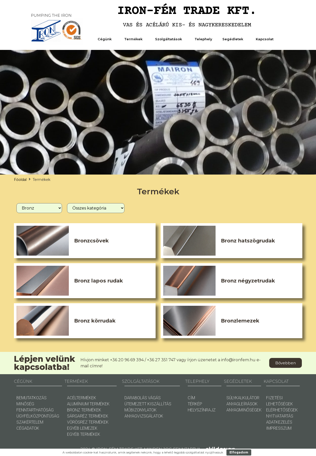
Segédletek (234, 39)
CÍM (191, 397)
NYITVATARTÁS (279, 416)
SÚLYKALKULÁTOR (242, 397)
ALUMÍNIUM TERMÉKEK (88, 404)
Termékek (134, 39)
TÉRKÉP (195, 404)
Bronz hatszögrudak (248, 241)
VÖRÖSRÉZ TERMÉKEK (88, 422)
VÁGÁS (154, 397)
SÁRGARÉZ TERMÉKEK (87, 416)
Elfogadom (238, 452)
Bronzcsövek (91, 241)
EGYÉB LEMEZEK (82, 428)
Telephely (203, 39)
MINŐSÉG (25, 404)
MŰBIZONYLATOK (140, 410)
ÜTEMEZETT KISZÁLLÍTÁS (147, 404)
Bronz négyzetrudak (248, 281)
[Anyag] (39, 208)
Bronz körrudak (95, 321)
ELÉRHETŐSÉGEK (282, 410)
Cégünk (106, 39)
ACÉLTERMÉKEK (81, 397)
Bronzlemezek (240, 321)
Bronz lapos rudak (98, 281)
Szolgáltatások (169, 39)
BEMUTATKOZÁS (31, 397)
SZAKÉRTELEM (29, 422)
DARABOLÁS (135, 397)
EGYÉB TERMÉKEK (83, 434)
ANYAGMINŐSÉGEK (244, 410)
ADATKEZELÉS (279, 422)
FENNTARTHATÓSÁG (35, 410)
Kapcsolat (266, 39)
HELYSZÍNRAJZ (202, 410)
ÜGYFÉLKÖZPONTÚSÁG (37, 416)
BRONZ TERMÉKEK (84, 410)
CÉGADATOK (27, 428)
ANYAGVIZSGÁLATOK (143, 416)
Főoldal (20, 179)
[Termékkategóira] (95, 208)
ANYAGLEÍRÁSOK (242, 404)
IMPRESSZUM (278, 428)
